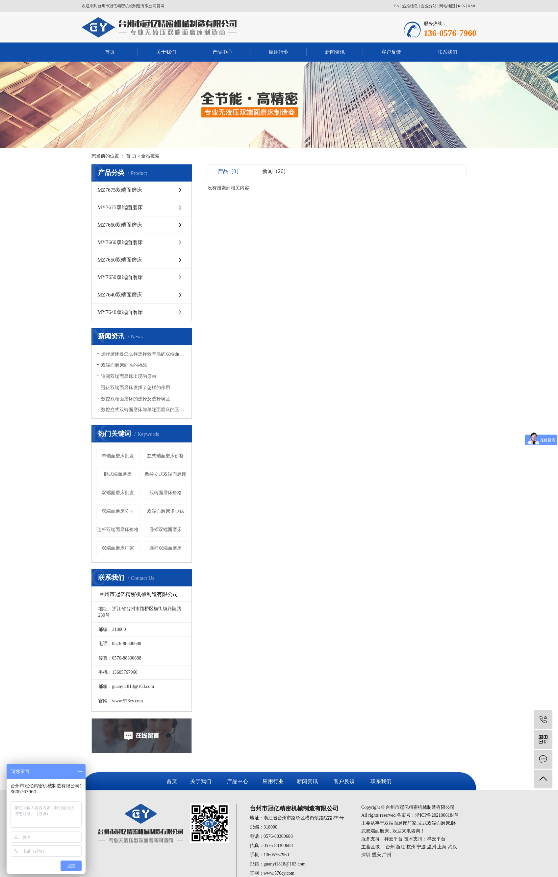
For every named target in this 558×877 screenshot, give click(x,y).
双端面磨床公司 (118, 511)
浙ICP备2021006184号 (437, 815)
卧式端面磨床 (118, 474)
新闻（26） (275, 171)
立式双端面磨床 (434, 823)
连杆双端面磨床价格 (118, 529)
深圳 (365, 854)
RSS (461, 6)
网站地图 (447, 6)
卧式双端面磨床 (165, 529)
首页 (110, 52)
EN (396, 6)
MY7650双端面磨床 (120, 277)
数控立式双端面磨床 (165, 474)
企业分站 (429, 6)
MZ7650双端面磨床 (119, 260)
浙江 (400, 846)
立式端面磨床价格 (165, 455)
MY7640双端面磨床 (120, 312)
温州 (431, 846)
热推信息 (410, 6)
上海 (441, 846)
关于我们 (166, 52)
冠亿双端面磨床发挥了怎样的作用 (135, 387)
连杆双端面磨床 (165, 548)
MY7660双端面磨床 (120, 242)
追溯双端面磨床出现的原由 (128, 376)
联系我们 (447, 52)
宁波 (421, 846)
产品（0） (229, 171)
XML (472, 6)
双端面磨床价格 (165, 492)
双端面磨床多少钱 (165, 511)
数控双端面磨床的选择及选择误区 (135, 398)
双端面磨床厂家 (118, 548)
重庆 (376, 854)
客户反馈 (391, 52)
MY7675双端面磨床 (120, 207)
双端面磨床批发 (118, 492)
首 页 (131, 156)
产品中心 (222, 52)
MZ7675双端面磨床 (119, 190)
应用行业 (279, 52)
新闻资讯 (335, 52)
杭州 (411, 846)
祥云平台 (393, 838)
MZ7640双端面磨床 (119, 294)
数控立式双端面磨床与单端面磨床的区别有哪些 (144, 409)
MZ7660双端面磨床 (119, 225)
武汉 (452, 846)
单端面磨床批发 (118, 455)
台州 (390, 846)
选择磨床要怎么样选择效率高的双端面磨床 (144, 354)
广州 (386, 854)
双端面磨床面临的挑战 (124, 365)
